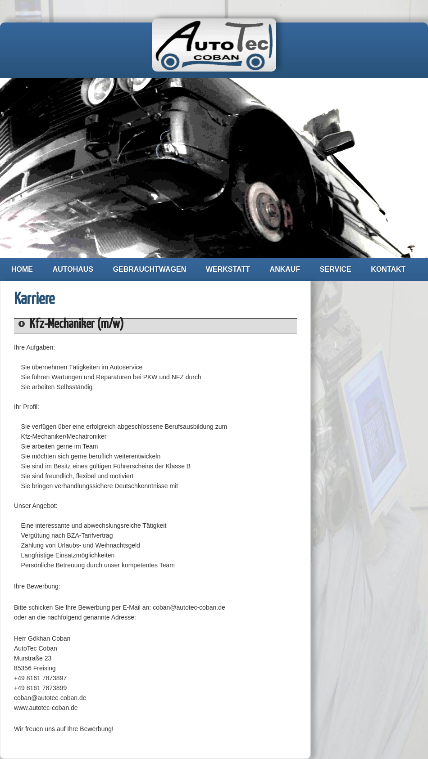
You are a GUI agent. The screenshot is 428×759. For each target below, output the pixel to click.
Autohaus (73, 269)
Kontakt (388, 269)
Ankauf (285, 269)
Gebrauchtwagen (150, 269)
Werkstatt (228, 269)
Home (22, 269)
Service (335, 269)
